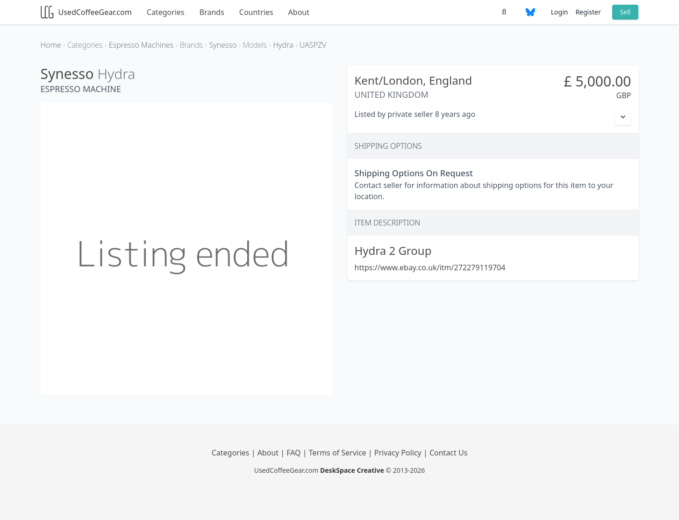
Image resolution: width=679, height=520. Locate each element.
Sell (625, 11)
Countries (256, 12)
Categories (166, 12)
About (298, 12)
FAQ (294, 453)
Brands (212, 12)
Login (559, 11)
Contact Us (448, 453)
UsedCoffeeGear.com (86, 12)
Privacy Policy (398, 453)
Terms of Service (338, 453)
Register (587, 11)
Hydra (116, 73)
